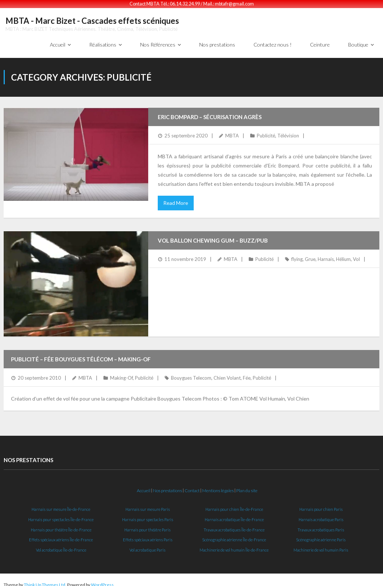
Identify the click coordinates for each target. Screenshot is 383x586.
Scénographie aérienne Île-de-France (234, 535)
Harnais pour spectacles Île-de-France (61, 514)
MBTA (232, 131)
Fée (247, 373)
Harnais (326, 255)
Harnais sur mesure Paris (147, 504)
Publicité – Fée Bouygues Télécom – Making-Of (81, 354)
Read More (175, 198)
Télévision (288, 131)
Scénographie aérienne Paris (321, 535)
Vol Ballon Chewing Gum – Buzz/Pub (213, 236)
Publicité (266, 131)
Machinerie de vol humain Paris (320, 545)
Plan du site (247, 486)
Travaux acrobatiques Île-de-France (234, 525)
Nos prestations (167, 486)
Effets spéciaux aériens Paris (147, 535)
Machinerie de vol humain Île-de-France (234, 545)
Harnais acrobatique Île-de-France (234, 514)
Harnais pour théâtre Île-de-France (61, 525)
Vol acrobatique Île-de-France (61, 545)
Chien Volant (227, 373)
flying (297, 255)
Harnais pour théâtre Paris (147, 525)
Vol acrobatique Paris (147, 545)
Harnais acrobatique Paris (321, 514)
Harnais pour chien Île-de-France (234, 504)
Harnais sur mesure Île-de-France (61, 504)
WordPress (102, 580)
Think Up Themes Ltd (44, 580)
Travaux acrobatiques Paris (321, 525)
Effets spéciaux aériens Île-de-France (61, 535)
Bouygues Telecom (191, 373)
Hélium (343, 255)
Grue (310, 255)
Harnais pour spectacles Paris (147, 514)
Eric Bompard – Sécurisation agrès (210, 112)
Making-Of (121, 373)
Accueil (143, 486)
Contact (192, 486)
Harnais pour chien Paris (321, 504)
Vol (356, 255)
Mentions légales (218, 486)
